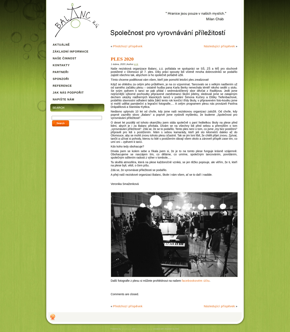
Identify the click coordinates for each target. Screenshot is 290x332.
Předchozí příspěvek (128, 46)
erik (136, 64)
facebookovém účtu (196, 280)
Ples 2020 (122, 59)
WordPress (127, 329)
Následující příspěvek (219, 46)
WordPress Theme (144, 329)
